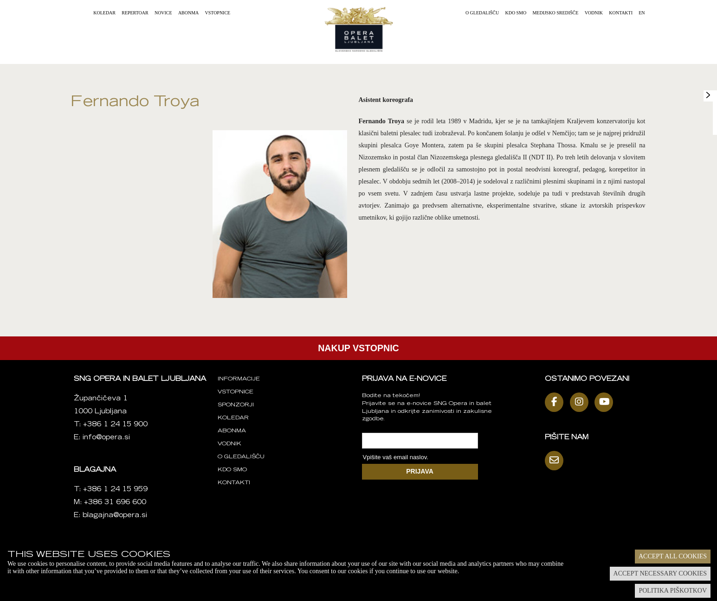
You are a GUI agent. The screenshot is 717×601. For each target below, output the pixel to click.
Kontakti (621, 12)
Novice (163, 12)
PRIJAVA (419, 471)
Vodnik (594, 12)
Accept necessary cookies (660, 573)
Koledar (104, 12)
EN (642, 12)
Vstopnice (218, 12)
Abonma (188, 12)
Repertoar (135, 12)
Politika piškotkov (673, 590)
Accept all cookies (673, 556)
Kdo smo (515, 12)
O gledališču (482, 12)
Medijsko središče (555, 12)
